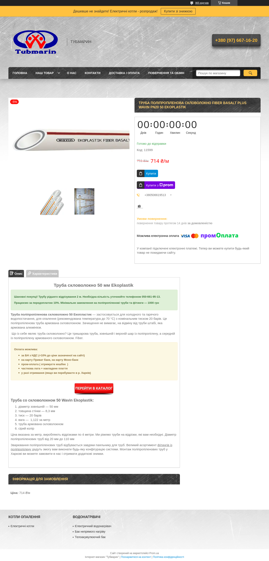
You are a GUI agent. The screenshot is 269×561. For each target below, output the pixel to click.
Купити (151, 173)
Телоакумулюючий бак (90, 537)
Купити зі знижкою (178, 11)
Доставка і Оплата (124, 73)
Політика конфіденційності (168, 557)
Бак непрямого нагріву (90, 531)
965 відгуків (202, 2)
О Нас (71, 73)
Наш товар (45, 73)
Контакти (92, 73)
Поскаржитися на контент (136, 557)
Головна (20, 73)
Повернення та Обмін (166, 73)
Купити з (159, 185)
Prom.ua (154, 553)
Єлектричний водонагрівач (93, 526)
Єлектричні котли (22, 526)
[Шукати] (250, 73)
